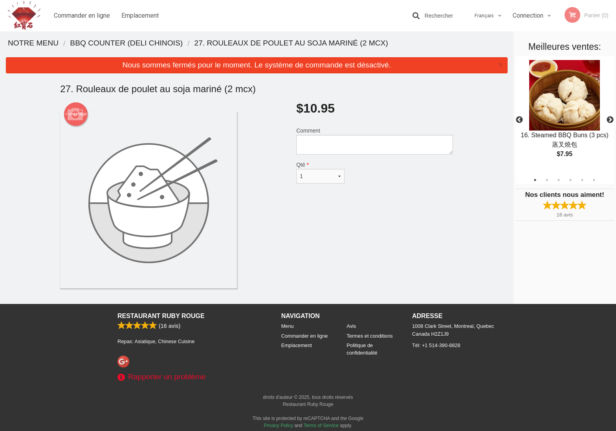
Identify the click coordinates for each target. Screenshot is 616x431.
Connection (528, 15)
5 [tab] (582, 180)
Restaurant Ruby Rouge (161, 316)
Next (610, 120)
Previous (519, 120)
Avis (351, 326)
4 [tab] (570, 180)
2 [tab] (547, 180)
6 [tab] (594, 180)
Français (484, 15)
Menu (287, 326)
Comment (374, 141)
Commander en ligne (82, 15)
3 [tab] (559, 180)
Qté (320, 173)
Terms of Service (321, 425)
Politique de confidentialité (361, 349)
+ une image (76, 114)
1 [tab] (535, 180)
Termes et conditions (369, 336)
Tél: (436, 345)
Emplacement (140, 15)
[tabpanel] (564, 115)
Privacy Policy (278, 425)
